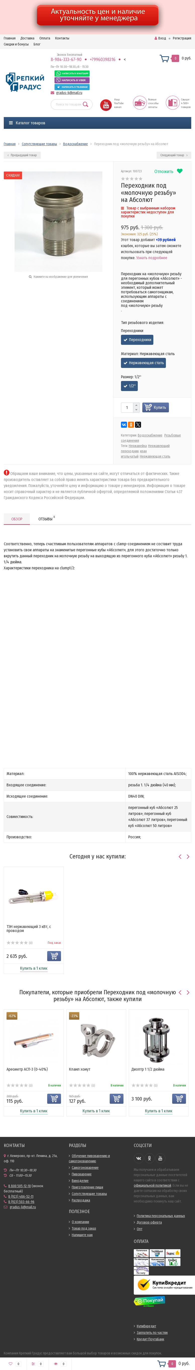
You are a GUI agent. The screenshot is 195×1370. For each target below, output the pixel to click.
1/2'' (132, 385)
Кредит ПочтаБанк (150, 1339)
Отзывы (46, 518)
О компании (80, 1222)
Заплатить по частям (152, 1333)
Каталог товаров (27, 123)
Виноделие (80, 1181)
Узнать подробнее (151, 257)
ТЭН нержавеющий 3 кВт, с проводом (29, 928)
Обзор (16, 519)
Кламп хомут (79, 1069)
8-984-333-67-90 (66, 59)
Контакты (62, 38)
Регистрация (182, 38)
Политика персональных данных (161, 1216)
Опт (139, 1229)
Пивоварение (82, 1174)
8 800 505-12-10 (19, 1186)
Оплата (44, 38)
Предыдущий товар (22, 155)
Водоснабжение (150, 435)
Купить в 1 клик (33, 968)
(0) (19, 943)
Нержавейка (138, 446)
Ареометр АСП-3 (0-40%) (27, 1069)
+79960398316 (102, 59)
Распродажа (81, 1200)
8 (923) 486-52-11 (20, 1196)
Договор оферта (149, 1222)
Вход (160, 38)
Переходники (140, 339)
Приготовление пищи (87, 1187)
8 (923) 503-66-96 (21, 1202)
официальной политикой (152, 1185)
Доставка (27, 38)
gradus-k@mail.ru (69, 93)
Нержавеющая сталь (146, 362)
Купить (160, 407)
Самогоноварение (85, 1168)
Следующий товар (173, 155)
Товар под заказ (84, 1228)
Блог (37, 44)
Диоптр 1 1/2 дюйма (148, 1069)
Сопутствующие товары (89, 1194)
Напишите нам (82, 1235)
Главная (10, 38)
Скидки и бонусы (16, 44)
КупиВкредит (146, 1326)
